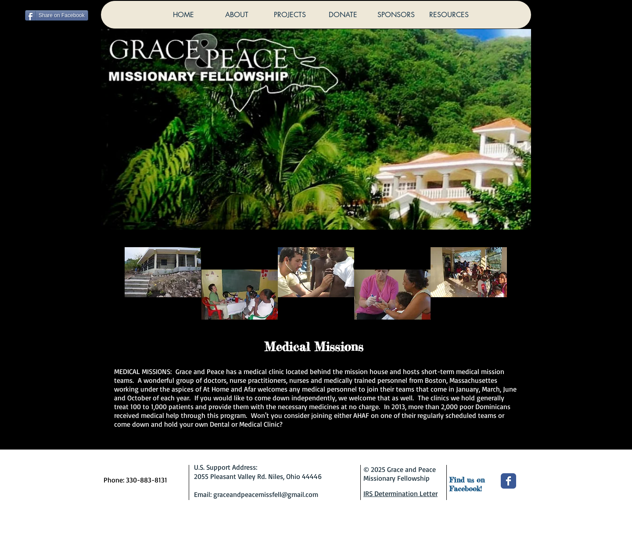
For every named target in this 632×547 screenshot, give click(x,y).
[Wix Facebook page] (508, 481)
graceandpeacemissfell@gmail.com (265, 494)
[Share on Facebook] (56, 15)
